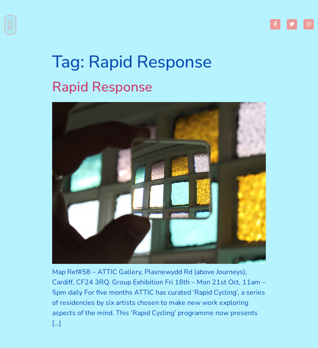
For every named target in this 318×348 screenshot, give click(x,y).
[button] (10, 25)
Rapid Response (102, 87)
